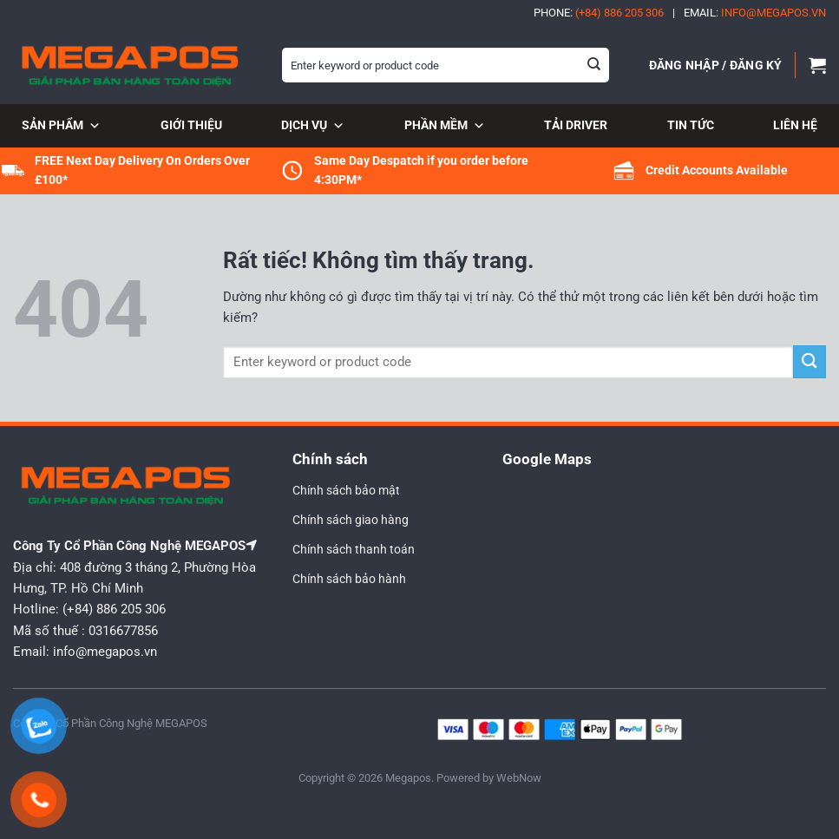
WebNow (518, 777)
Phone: (599, 12)
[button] (716, 65)
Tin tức (690, 125)
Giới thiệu (191, 125)
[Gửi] (594, 65)
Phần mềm (444, 126)
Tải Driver (575, 125)
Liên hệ (795, 125)
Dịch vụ (312, 126)
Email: (755, 12)
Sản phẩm (61, 126)
